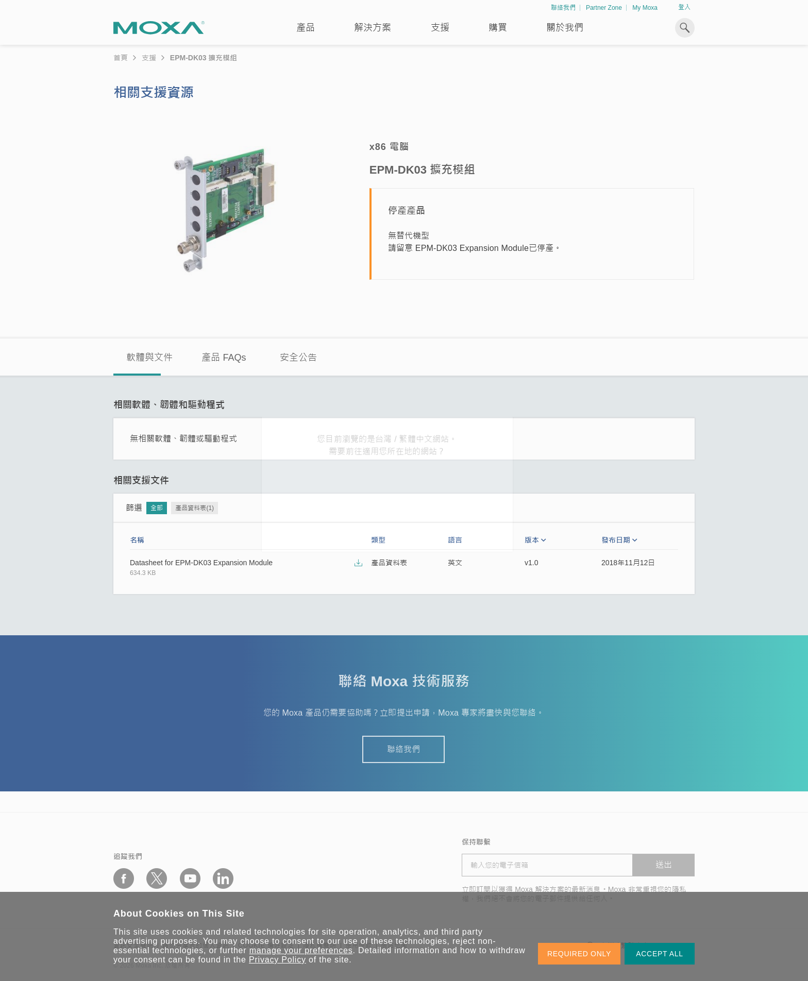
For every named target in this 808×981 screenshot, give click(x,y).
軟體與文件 (149, 357)
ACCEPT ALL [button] (659, 954)
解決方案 (372, 28)
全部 (156, 508)
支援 (440, 28)
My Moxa (645, 8)
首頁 (120, 58)
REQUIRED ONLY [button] (579, 954)
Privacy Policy (277, 959)
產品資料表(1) (194, 508)
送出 (663, 864)
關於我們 (564, 28)
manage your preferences (301, 950)
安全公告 (298, 357)
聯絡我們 (563, 8)
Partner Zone (604, 8)
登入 (684, 7)
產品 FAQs (223, 357)
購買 (498, 28)
